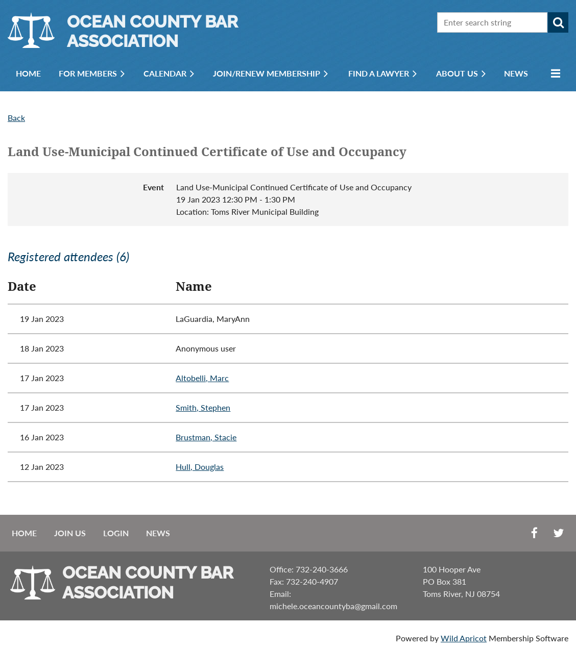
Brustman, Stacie (206, 437)
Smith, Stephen (203, 407)
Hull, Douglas (200, 466)
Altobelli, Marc (202, 378)
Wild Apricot (464, 638)
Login (116, 533)
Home (24, 533)
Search (558, 22)
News (158, 533)
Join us (70, 533)
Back (16, 117)
